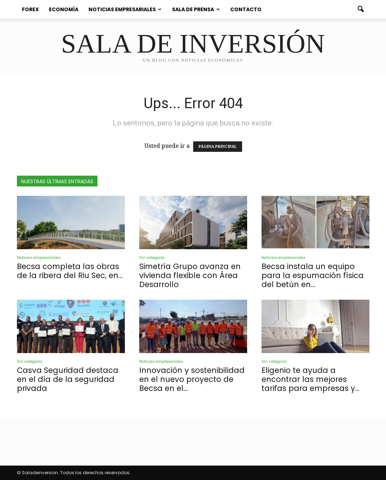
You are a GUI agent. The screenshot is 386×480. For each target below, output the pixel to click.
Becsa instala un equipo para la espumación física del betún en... (313, 275)
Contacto (246, 9)
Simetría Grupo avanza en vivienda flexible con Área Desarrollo (190, 275)
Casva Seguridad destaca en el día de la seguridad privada (67, 379)
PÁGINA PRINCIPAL (218, 146)
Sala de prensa (196, 9)
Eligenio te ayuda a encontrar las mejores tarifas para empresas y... (310, 379)
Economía (63, 9)
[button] (360, 9)
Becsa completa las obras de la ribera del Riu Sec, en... (70, 271)
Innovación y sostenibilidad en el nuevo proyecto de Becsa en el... (192, 379)
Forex (30, 9)
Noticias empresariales (125, 9)
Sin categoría (151, 257)
